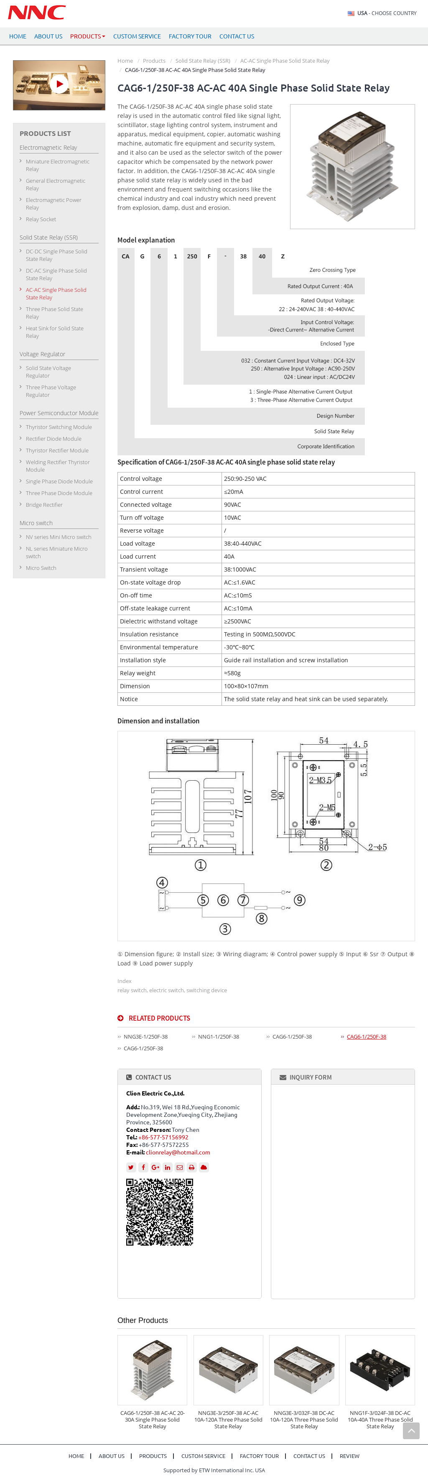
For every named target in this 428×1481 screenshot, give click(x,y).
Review (349, 1456)
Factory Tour (190, 36)
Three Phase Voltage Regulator (51, 390)
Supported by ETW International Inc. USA (214, 1470)
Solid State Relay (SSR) (203, 60)
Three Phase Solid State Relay (54, 312)
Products (154, 60)
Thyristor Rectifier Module (57, 450)
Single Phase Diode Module (59, 481)
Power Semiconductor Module (59, 413)
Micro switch (36, 523)
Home (17, 36)
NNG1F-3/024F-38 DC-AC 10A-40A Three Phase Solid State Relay (380, 1419)
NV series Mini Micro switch (59, 537)
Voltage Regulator (42, 354)
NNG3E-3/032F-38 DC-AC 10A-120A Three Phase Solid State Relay (304, 1419)
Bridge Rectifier (44, 504)
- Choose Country (387, 13)
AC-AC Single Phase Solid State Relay (285, 60)
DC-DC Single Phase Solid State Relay (56, 255)
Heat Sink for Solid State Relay (55, 332)
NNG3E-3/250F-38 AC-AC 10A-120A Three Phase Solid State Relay (228, 1419)
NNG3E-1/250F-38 (146, 1036)
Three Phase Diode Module (59, 493)
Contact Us (236, 36)
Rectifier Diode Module (54, 438)
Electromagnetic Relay (48, 147)
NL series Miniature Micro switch (57, 552)
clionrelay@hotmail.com (178, 1152)
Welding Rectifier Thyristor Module (58, 465)
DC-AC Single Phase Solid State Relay (56, 274)
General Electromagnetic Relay (55, 184)
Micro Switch (41, 568)
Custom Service (137, 36)
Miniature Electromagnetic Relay (57, 165)
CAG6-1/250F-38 (292, 1036)
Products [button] (87, 36)
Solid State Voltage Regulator (48, 371)
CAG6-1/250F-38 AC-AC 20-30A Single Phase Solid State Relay (152, 1419)
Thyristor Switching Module (59, 427)
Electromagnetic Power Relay (54, 203)
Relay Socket (41, 219)
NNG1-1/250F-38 (218, 1036)
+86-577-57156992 (163, 1137)
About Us (48, 36)
